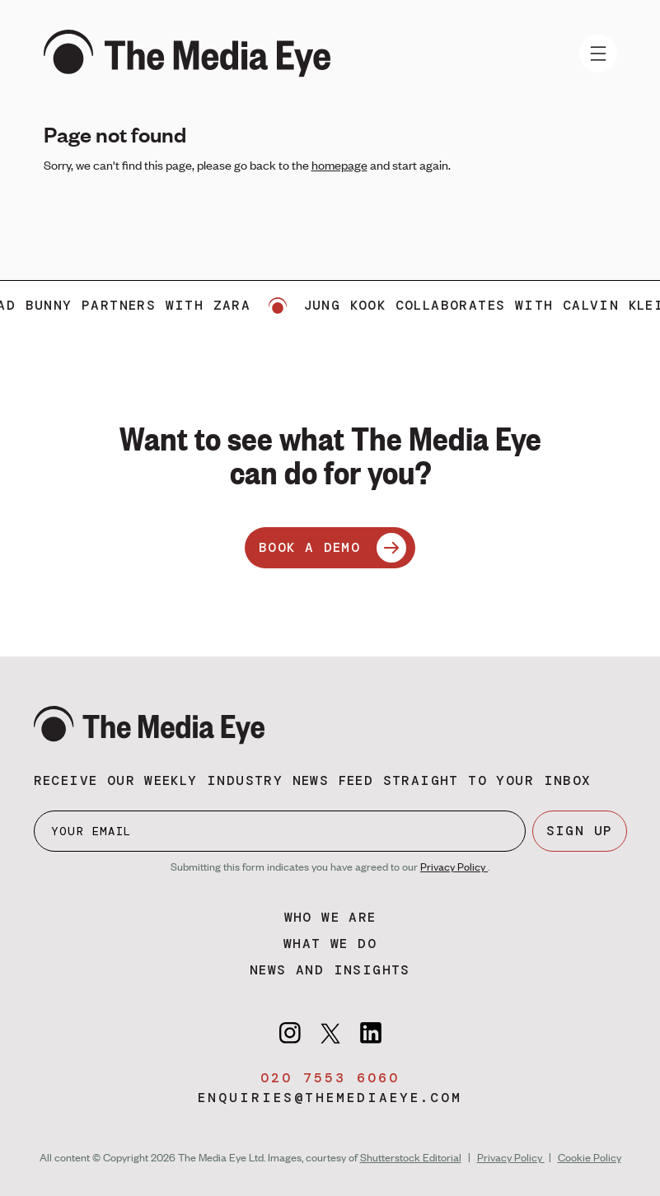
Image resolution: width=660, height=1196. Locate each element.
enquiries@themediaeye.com (330, 1097)
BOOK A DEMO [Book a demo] (332, 548)
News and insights (330, 970)
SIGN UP (579, 830)
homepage (339, 165)
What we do (330, 943)
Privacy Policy (454, 866)
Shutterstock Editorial (410, 1157)
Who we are (330, 917)
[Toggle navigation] (598, 53)
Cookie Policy (589, 1157)
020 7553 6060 (330, 1077)
